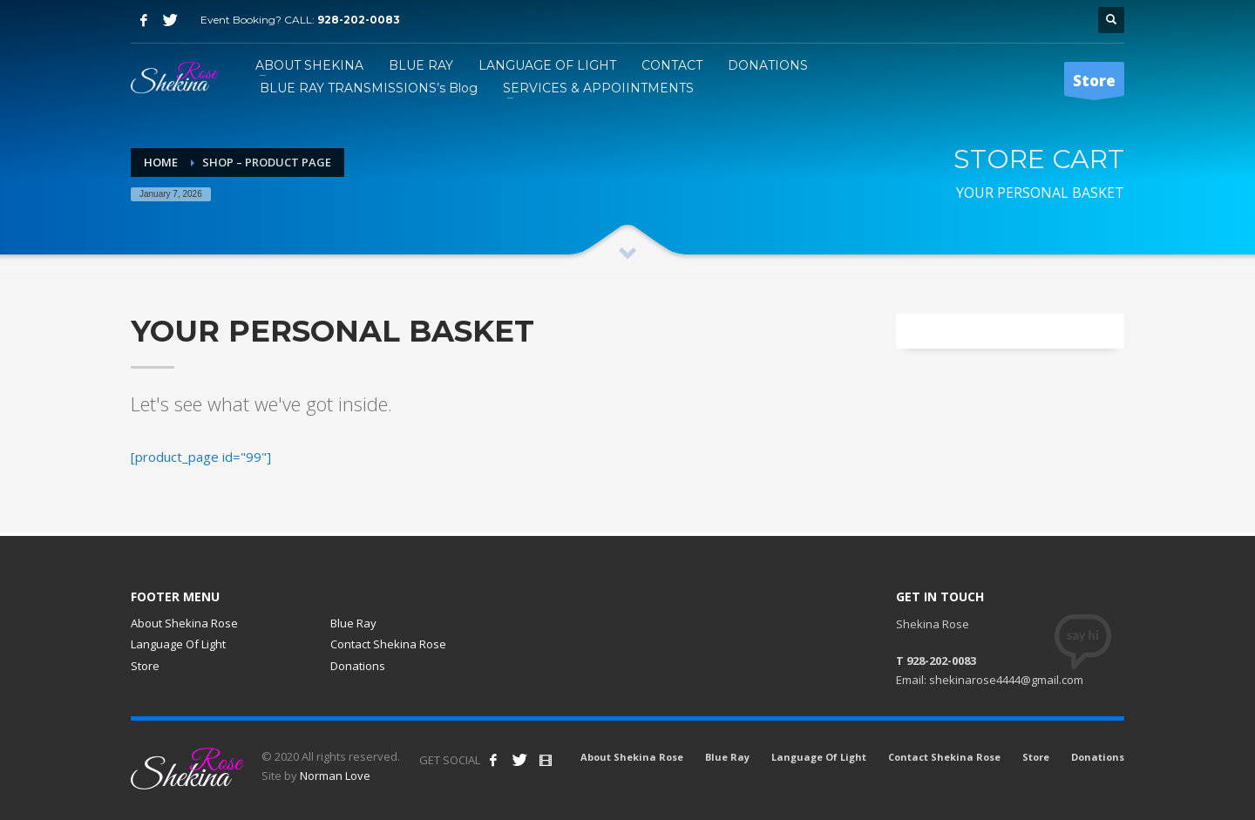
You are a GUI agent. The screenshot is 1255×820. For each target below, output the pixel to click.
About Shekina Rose (184, 623)
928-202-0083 (358, 19)
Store (145, 666)
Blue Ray (353, 623)
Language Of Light (178, 644)
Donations (357, 666)
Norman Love (335, 775)
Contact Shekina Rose (388, 644)
